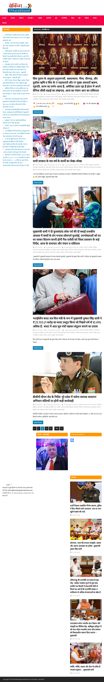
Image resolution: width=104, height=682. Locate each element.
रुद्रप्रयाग (52, 99)
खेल (79, 18)
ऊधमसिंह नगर (42, 97)
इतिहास (91, 94)
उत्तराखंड (30, 18)
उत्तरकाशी (96, 94)
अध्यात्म (13, 18)
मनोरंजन (39, 170)
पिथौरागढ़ (70, 97)
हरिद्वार (72, 99)
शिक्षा (72, 18)
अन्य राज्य (89, 404)
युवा (56, 18)
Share (3, 33)
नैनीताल (65, 97)
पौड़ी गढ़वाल (77, 97)
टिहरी (56, 97)
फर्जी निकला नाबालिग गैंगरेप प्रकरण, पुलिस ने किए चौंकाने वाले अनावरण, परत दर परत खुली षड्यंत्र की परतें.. (16, 37)
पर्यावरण (21, 18)
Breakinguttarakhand (71, 94)
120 (57, 428)
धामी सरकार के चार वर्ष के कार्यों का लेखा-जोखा (57, 161)
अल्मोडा (86, 94)
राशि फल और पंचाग (44, 99)
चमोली (48, 97)
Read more (38, 112)
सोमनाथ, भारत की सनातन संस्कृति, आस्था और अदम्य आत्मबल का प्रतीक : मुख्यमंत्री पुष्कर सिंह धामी (16, 45)
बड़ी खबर (83, 97)
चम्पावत (52, 97)
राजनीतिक (64, 18)
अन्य (85, 404)
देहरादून (60, 97)
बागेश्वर (88, 97)
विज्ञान (56, 99)
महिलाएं (87, 18)
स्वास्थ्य (95, 18)
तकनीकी (48, 18)
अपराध (86, 247)
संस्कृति (40, 18)
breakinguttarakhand (53, 94)
